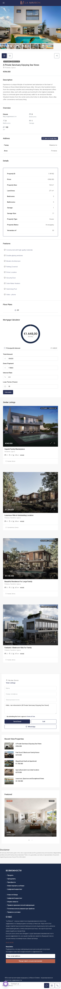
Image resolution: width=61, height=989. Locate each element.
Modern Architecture (13, 261)
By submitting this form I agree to (20, 716)
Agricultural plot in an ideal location (27, 770)
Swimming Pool (11, 289)
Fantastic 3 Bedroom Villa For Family (18, 648)
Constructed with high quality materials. (19, 250)
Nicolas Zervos (11, 461)
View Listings (10, 683)
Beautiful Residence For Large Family (18, 581)
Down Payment (8, 363)
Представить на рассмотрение (30, 961)
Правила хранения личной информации (20, 905)
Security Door (11, 278)
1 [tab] (30, 840)
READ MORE (10, 942)
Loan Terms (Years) (10, 382)
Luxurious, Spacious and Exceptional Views (30, 778)
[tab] (4, 55)
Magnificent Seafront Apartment (26, 761)
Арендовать (11, 879)
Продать (10, 875)
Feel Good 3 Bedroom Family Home (27, 752)
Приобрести (11, 882)
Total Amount (8, 354)
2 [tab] (33, 840)
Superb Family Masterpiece (15, 449)
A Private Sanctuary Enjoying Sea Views (28, 744)
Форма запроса (12, 901)
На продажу (7, 61)
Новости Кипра (12, 894)
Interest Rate (7, 373)
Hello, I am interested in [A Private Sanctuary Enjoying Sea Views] (30, 708)
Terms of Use (31, 716)
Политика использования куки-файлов (20, 908)
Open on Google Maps (50, 138)
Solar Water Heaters (13, 283)
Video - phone (11, 294)
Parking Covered (12, 267)
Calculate (8, 392)
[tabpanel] (30, 817)
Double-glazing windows (14, 255)
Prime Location (11, 272)
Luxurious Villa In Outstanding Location (19, 515)
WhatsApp (30, 727)
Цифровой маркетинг (14, 889)
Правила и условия (13, 912)
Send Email (17, 721)
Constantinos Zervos (13, 527)
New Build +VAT (15, 61)
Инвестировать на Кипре (15, 886)
